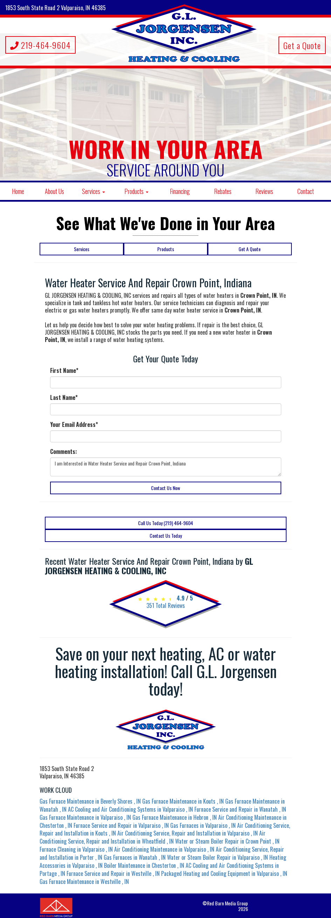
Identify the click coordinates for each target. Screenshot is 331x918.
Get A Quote (250, 249)
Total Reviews (165, 605)
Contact (305, 191)
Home (18, 191)
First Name (64, 371)
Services (93, 191)
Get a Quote (302, 45)
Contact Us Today (166, 535)
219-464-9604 (40, 45)
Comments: (63, 452)
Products (136, 191)
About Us (54, 191)
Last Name (64, 398)
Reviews (264, 191)
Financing (180, 191)
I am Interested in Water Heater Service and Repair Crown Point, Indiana (165, 466)
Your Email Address (74, 425)
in (91, 801)
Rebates (223, 191)
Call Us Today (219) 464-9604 (165, 523)
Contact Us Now (165, 487)
